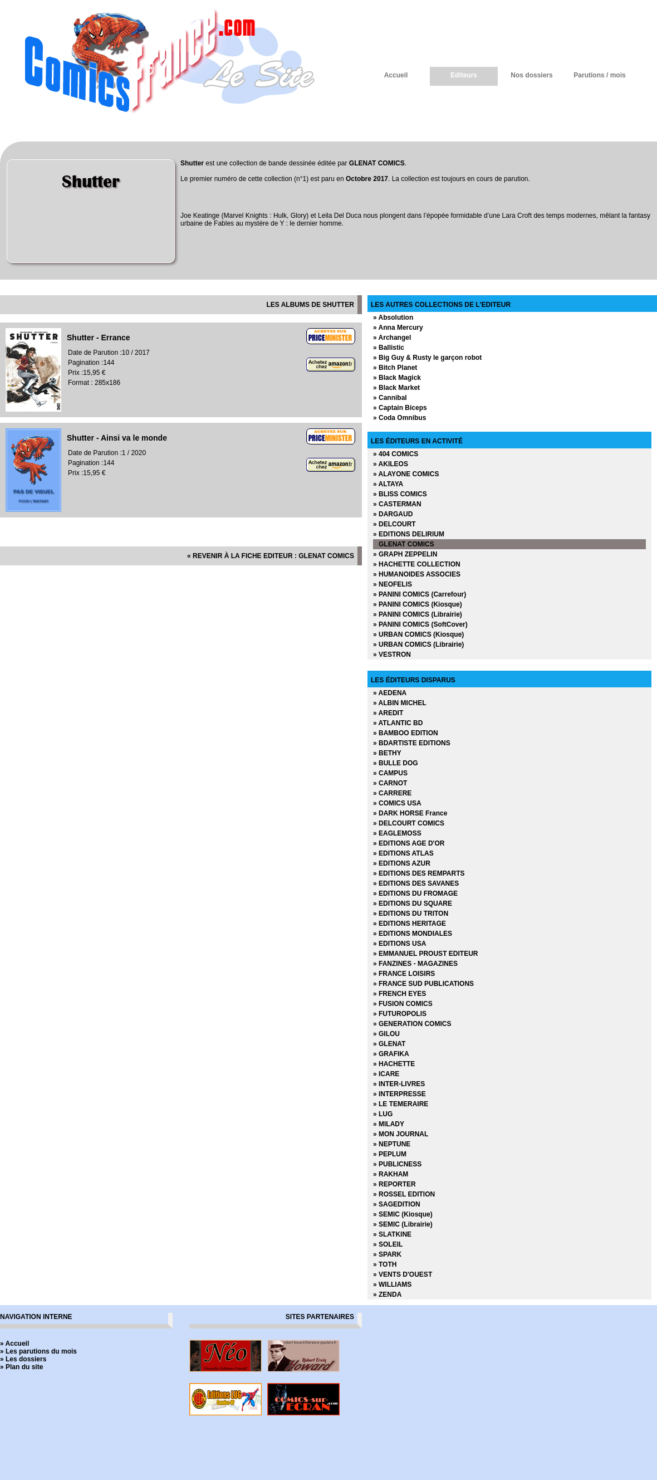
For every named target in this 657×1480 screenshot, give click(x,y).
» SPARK (387, 1254)
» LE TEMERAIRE (400, 1104)
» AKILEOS (390, 464)
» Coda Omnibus (399, 418)
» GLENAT (389, 1044)
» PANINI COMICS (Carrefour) (419, 594)
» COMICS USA (397, 803)
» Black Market (396, 388)
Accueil (396, 75)
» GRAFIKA (391, 1054)
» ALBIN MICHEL (399, 703)
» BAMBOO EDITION (405, 733)
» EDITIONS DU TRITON (410, 913)
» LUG (383, 1114)
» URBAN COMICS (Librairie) (418, 644)
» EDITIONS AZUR (401, 863)
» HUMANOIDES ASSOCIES (416, 574)
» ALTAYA (388, 484)
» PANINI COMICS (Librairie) (417, 614)
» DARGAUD (393, 514)
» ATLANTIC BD (398, 723)
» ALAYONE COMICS (406, 474)
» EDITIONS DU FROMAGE (415, 893)
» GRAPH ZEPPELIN (405, 554)
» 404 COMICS (395, 454)
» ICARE (386, 1074)
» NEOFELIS (392, 584)
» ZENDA (387, 1294)
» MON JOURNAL (400, 1134)
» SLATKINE (392, 1234)
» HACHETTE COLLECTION (416, 564)
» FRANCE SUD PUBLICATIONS (423, 984)
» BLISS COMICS (400, 494)
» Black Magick (397, 378)
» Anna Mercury (398, 327)
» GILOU (386, 1034)
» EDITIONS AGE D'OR (408, 843)
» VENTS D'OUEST (402, 1274)
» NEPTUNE (391, 1144)
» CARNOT (390, 783)
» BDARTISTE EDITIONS (411, 743)
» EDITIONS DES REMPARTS (418, 873)
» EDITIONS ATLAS (403, 853)
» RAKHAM (390, 1174)
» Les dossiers (23, 1359)
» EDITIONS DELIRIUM (408, 534)
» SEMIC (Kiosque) (403, 1214)
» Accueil (14, 1343)
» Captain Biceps (400, 408)
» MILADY (388, 1124)
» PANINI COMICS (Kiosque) (417, 604)
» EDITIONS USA (399, 943)
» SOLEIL (388, 1244)
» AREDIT (388, 713)
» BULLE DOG (395, 763)
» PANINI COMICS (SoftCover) (420, 624)
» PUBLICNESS (397, 1164)
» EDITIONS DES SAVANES (416, 883)
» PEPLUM (389, 1154)
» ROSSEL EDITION (404, 1194)
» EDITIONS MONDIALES (412, 933)
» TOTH (384, 1264)
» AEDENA (389, 693)
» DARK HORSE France (410, 813)
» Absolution (393, 317)
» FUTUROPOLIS (399, 1014)
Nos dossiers (531, 75)
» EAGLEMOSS (397, 833)
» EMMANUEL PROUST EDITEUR (425, 954)
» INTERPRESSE (399, 1094)
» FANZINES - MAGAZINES (415, 964)
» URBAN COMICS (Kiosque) (418, 634)
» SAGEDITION (396, 1204)
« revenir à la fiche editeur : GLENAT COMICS (270, 556)
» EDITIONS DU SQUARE (412, 903)
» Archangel (392, 337)
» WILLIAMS (392, 1284)
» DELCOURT (394, 524)
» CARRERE (392, 793)
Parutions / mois (599, 75)
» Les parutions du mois (38, 1351)
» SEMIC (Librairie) (403, 1224)
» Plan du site (21, 1367)
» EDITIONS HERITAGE (409, 923)
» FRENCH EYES (399, 994)
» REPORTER (394, 1184)
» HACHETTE (394, 1064)
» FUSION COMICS (403, 1004)
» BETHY (387, 753)
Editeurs (463, 75)
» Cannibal (390, 398)
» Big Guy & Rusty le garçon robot (427, 358)
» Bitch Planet (395, 368)
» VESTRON (392, 654)
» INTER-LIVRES (399, 1084)
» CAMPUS (390, 773)
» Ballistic (388, 347)
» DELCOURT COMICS (408, 823)
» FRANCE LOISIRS (404, 974)
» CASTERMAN (397, 504)
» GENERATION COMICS (412, 1024)
